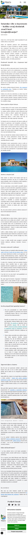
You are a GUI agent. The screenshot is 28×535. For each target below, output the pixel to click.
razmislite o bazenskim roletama (18, 390)
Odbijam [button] (17, 528)
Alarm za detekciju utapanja (13, 439)
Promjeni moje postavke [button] (16, 531)
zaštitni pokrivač (17, 440)
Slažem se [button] (16, 525)
